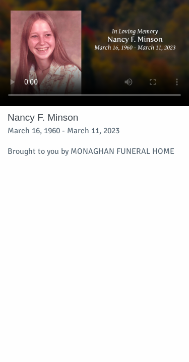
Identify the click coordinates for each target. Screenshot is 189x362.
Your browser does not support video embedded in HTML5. (94, 53)
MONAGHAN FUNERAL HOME (122, 151)
